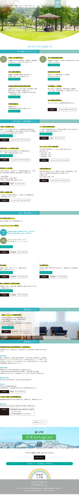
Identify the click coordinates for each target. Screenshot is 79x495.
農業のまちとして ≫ (39, 422)
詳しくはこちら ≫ (14, 65)
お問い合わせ (39, 458)
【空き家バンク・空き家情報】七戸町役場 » (39, 464)
